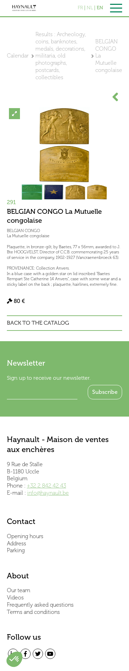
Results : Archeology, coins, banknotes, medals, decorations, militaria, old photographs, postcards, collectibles (60, 56)
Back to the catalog (38, 323)
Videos (15, 597)
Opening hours (25, 536)
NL (90, 8)
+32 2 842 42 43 (46, 485)
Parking (16, 550)
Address (16, 543)
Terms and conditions (33, 612)
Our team (18, 590)
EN (100, 8)
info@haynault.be (48, 493)
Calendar (18, 55)
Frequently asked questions (40, 604)
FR (80, 8)
